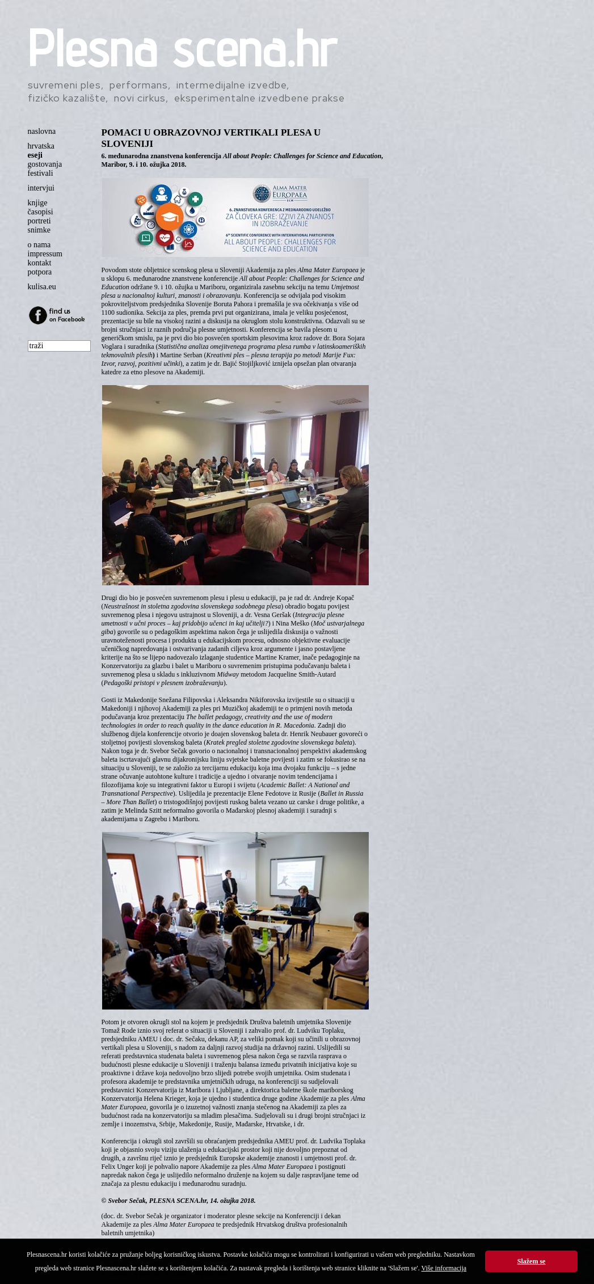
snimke (39, 230)
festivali (40, 173)
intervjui (41, 188)
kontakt (40, 263)
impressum (45, 254)
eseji (35, 155)
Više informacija (444, 1268)
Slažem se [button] (531, 1261)
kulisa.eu (42, 286)
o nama (39, 244)
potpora (40, 272)
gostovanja (45, 164)
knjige (38, 202)
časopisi (40, 212)
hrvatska (41, 146)
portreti (39, 221)
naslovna (42, 131)
